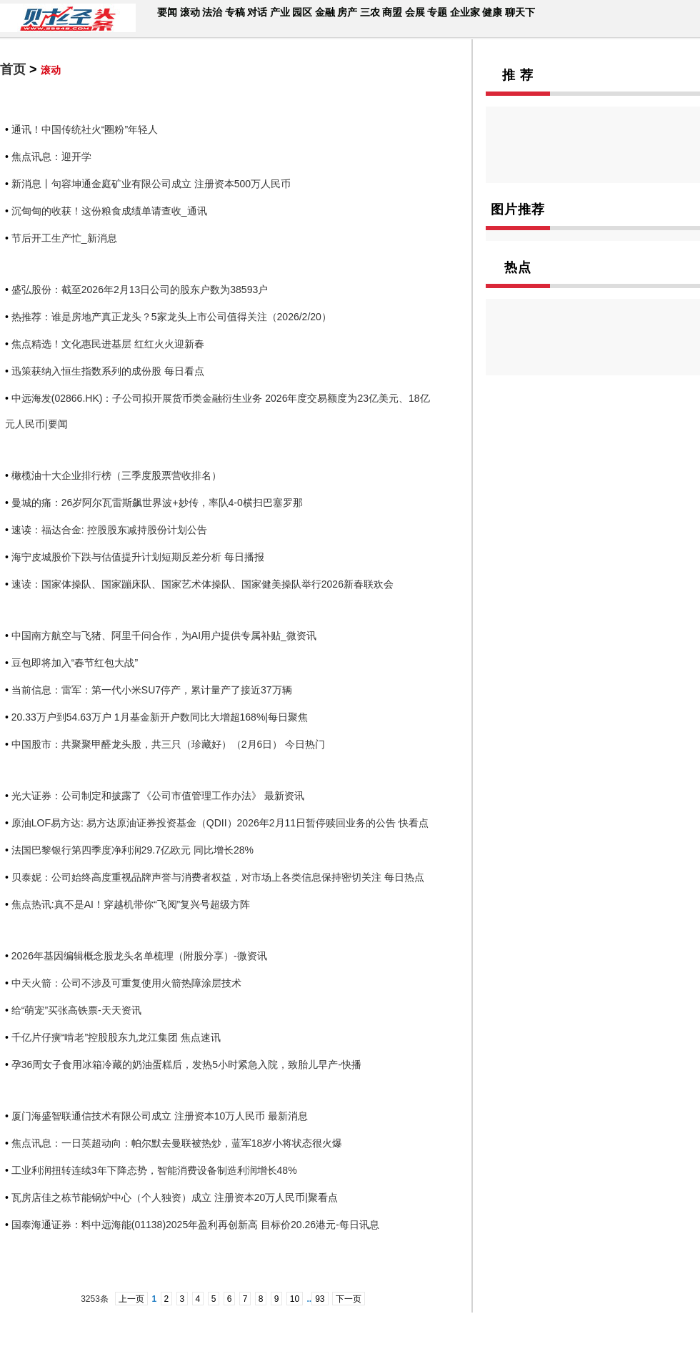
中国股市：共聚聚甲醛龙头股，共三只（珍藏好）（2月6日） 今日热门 (168, 744)
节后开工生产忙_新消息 (64, 238)
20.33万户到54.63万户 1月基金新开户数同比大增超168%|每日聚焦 (159, 717)
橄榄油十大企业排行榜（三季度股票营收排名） (116, 475)
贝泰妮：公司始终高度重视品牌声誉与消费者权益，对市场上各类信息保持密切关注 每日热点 (217, 877)
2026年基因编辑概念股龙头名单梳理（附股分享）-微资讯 (139, 956)
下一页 (348, 1299)
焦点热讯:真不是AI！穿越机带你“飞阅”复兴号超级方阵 (130, 904)
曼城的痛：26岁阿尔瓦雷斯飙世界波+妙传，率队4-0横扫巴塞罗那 (157, 502)
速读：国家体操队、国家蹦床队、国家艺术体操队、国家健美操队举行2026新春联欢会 (202, 584)
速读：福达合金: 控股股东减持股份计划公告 (109, 529)
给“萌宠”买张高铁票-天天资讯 (76, 1010)
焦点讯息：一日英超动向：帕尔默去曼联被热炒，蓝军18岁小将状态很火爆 (177, 1143)
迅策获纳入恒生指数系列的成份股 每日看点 (107, 371)
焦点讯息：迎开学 (51, 156)
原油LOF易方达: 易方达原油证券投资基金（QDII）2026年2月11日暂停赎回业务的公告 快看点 (220, 823)
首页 (13, 69)
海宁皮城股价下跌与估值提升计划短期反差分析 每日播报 (137, 557)
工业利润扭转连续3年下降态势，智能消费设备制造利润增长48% (154, 1170)
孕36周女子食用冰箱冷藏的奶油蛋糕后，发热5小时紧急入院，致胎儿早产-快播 (186, 1064)
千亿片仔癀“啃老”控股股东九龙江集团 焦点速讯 (116, 1037)
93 (319, 1299)
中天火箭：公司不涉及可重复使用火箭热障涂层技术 (126, 983)
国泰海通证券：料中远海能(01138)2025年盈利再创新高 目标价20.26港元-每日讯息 (195, 1224)
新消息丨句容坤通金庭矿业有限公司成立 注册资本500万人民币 (151, 183)
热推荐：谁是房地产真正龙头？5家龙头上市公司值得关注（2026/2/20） (171, 316)
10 (294, 1299)
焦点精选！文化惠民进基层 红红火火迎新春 (107, 344)
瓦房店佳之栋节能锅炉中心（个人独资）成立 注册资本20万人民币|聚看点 (174, 1197)
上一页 (131, 1299)
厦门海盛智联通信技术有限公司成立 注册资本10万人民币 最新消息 (159, 1116)
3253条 (95, 1299)
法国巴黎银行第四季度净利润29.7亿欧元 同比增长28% (132, 850)
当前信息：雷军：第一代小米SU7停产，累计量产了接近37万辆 (151, 690)
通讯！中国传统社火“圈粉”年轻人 (84, 129)
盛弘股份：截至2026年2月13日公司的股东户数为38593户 (139, 289)
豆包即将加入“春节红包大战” (74, 662)
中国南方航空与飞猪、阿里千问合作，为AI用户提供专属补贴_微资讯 (163, 635)
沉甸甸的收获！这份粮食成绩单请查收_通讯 (109, 211)
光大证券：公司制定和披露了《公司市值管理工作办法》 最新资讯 (157, 795)
